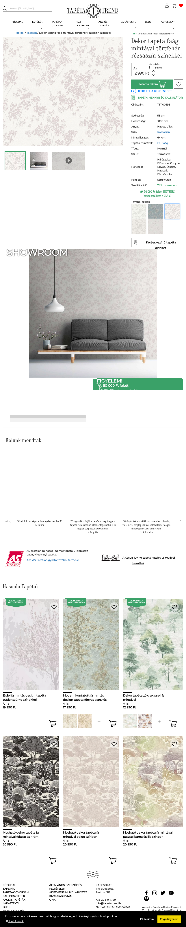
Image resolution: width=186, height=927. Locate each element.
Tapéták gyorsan (16, 892)
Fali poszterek (14, 896)
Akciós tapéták (14, 899)
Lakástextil (11, 903)
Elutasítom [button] (147, 919)
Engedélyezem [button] (169, 919)
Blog (6, 907)
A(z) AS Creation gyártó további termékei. (53, 560)
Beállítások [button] (15, 921)
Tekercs (157, 67)
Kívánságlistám (60, 896)
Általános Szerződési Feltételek (65, 886)
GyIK (52, 899)
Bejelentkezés (13, 910)
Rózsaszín (163, 132)
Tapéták (32, 32)
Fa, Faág (162, 143)
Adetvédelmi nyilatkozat (68, 892)
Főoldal (19, 32)
